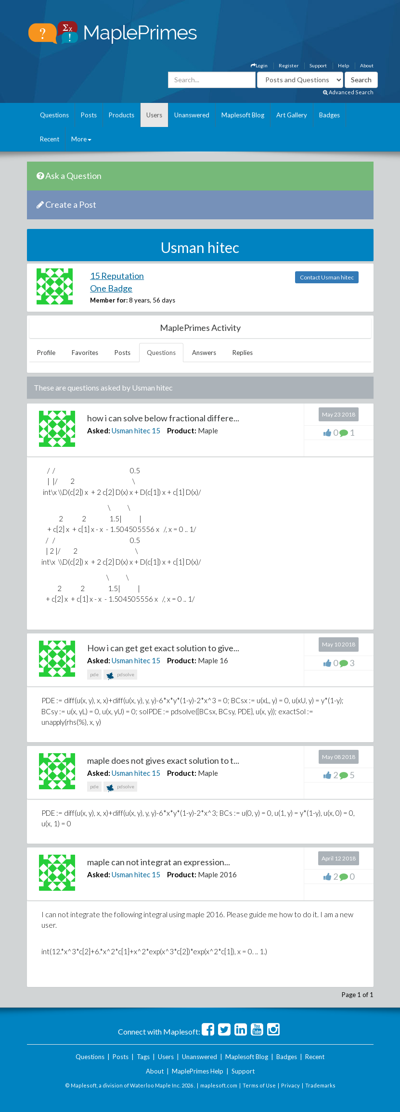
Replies (242, 352)
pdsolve (120, 675)
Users (154, 115)
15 (156, 430)
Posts (89, 115)
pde (94, 674)
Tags (143, 1057)
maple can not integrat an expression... (158, 862)
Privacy (290, 1085)
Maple (208, 430)
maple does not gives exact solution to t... (163, 760)
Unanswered (191, 115)
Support (318, 65)
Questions (54, 115)
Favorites (85, 352)
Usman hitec (131, 430)
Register (288, 65)
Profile (46, 352)
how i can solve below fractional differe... (163, 418)
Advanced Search (348, 92)
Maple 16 (213, 660)
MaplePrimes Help (197, 1071)
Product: (181, 430)
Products (121, 115)
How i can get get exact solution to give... (163, 648)
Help (343, 65)
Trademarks (320, 1085)
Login (259, 65)
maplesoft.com (218, 1085)
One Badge (111, 288)
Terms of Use (259, 1085)
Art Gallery (291, 115)
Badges (329, 115)
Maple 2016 (217, 874)
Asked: (98, 430)
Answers (204, 352)
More (81, 139)
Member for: (109, 300)
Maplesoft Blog (242, 115)
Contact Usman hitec (327, 277)
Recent (49, 139)
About (367, 65)
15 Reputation (117, 275)
